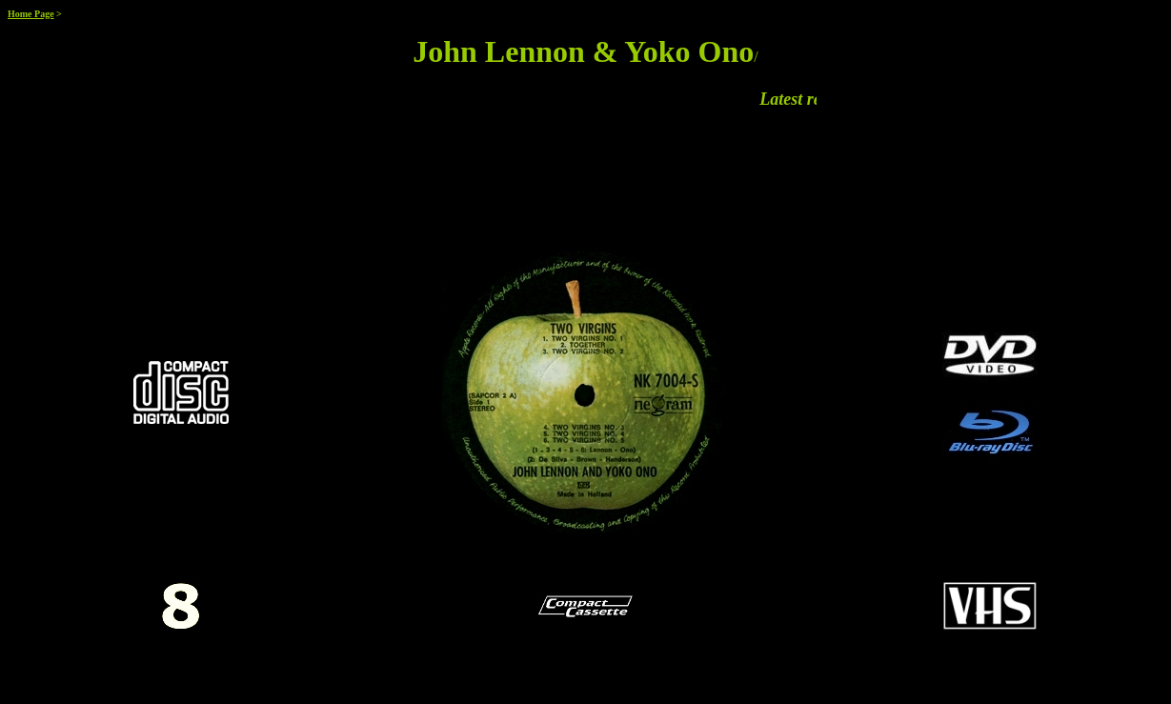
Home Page (31, 14)
